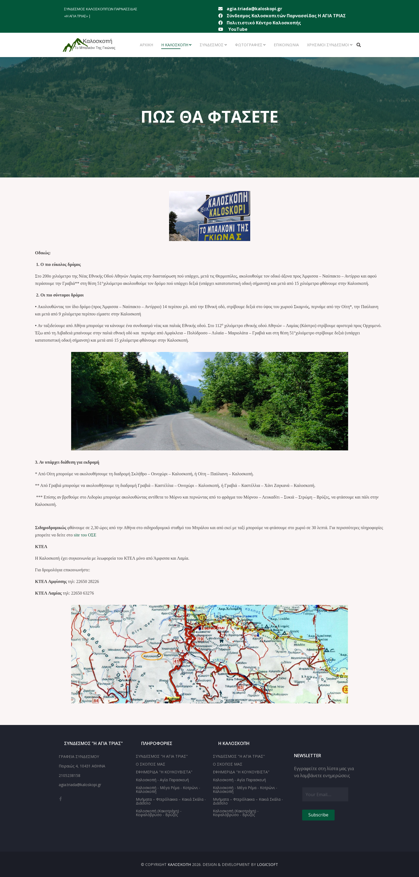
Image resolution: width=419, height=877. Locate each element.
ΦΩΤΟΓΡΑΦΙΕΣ (248, 44)
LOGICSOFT (267, 864)
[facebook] (60, 799)
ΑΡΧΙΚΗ (146, 44)
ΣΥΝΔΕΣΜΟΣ (211, 44)
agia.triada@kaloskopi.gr (254, 9)
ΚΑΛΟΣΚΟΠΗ (179, 864)
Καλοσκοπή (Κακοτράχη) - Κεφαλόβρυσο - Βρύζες (159, 812)
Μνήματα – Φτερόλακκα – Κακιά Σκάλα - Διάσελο (171, 801)
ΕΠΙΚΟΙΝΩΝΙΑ (286, 44)
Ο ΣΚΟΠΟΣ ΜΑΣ (150, 764)
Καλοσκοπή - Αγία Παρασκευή (162, 779)
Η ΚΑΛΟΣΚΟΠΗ (174, 44)
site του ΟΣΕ (85, 535)
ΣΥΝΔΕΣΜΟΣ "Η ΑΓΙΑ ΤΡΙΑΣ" (162, 756)
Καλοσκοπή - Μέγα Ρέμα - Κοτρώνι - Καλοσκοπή (168, 789)
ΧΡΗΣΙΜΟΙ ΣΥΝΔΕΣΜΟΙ (328, 44)
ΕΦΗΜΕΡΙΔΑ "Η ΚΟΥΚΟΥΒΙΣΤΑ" (164, 771)
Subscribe (318, 815)
